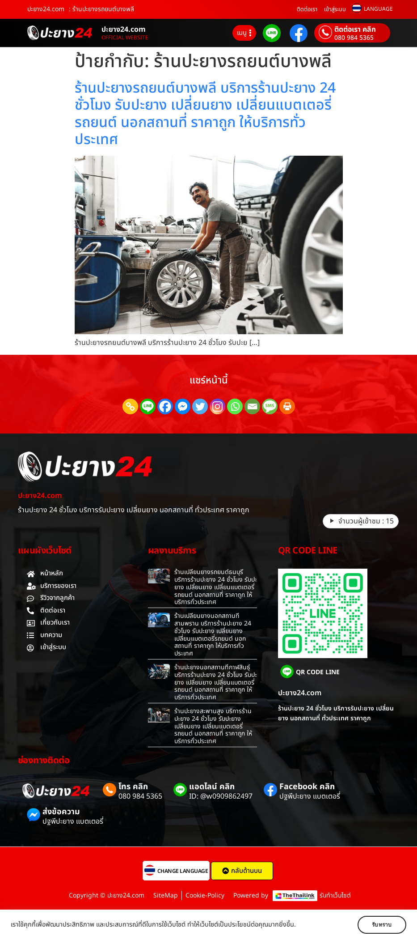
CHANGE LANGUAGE (182, 871)
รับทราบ (380, 925)
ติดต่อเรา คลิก (355, 29)
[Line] (148, 406)
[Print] (287, 406)
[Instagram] (217, 406)
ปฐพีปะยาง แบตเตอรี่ (309, 796)
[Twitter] (200, 406)
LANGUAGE (378, 9)
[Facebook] (165, 406)
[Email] (252, 406)
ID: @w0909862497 (221, 796)
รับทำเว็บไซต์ (335, 895)
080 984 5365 (354, 38)
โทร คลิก (133, 787)
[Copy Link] (130, 406)
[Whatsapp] (235, 406)
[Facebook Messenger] (182, 406)
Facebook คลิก (307, 787)
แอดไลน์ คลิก (212, 787)
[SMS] (270, 406)
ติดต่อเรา (307, 9)
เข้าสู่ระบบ (335, 9)
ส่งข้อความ (61, 812)
